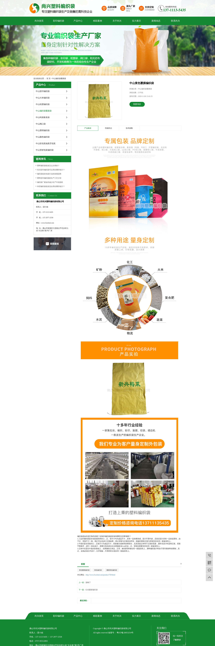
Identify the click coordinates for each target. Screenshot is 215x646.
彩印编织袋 (58, 21)
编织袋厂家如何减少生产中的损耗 (50, 182)
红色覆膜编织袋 (92, 590)
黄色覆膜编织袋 (84, 570)
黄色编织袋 (98, 570)
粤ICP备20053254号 (125, 633)
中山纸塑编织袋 (43, 104)
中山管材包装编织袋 (45, 150)
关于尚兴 (117, 21)
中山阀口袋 (41, 124)
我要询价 (137, 104)
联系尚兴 (175, 21)
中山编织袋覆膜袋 (59, 78)
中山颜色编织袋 (43, 137)
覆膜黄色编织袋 (112, 570)
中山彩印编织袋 (43, 91)
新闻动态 (156, 21)
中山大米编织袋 (43, 98)
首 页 (48, 78)
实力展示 (136, 21)
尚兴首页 (39, 21)
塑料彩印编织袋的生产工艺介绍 (49, 178)
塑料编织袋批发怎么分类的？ (48, 166)
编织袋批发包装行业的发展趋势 (49, 174)
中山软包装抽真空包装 (45, 143)
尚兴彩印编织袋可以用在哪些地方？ (51, 170)
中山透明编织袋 (43, 130)
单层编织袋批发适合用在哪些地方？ (51, 186)
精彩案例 (97, 21)
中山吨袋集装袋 (43, 117)
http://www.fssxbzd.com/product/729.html (100, 575)
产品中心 (78, 21)
